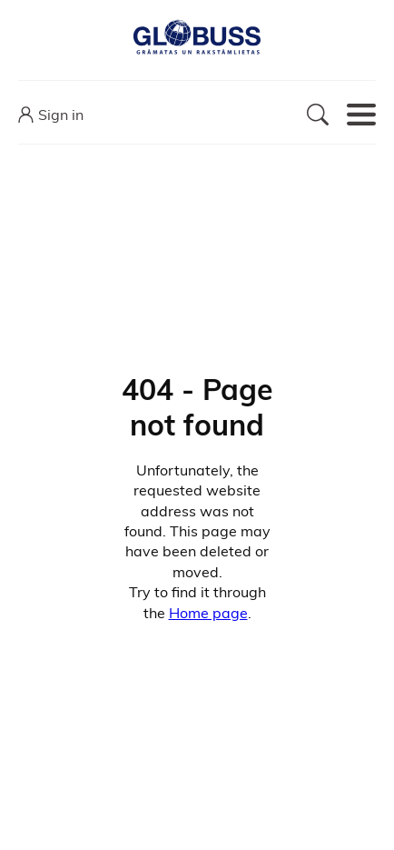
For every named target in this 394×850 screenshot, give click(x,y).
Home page (208, 613)
